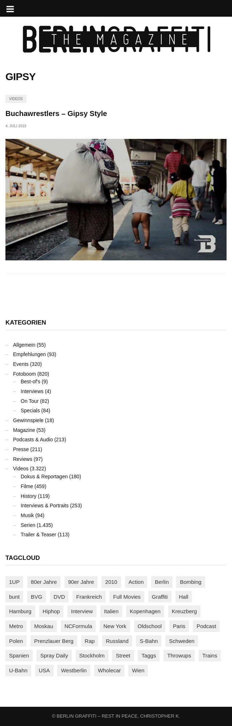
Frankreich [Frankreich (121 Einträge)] (89, 597)
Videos (16, 99)
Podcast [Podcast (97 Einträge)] (206, 626)
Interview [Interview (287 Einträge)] (82, 611)
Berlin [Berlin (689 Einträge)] (162, 582)
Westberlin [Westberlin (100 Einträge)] (74, 670)
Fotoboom (24, 374)
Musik (27, 515)
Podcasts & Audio (33, 439)
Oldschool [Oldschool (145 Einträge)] (150, 626)
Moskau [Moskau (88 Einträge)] (43, 626)
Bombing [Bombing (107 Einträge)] (190, 582)
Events (21, 364)
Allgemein (24, 345)
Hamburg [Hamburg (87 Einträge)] (20, 611)
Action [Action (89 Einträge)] (136, 582)
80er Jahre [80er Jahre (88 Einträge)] (44, 582)
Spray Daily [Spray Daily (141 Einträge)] (54, 655)
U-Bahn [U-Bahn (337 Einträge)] (18, 670)
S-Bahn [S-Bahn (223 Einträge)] (149, 641)
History (29, 496)
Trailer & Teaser (38, 534)
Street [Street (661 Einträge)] (123, 655)
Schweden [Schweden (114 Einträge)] (181, 641)
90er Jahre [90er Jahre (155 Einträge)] (81, 582)
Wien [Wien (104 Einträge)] (138, 670)
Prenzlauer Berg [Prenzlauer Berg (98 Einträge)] (53, 641)
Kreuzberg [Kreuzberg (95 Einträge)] (184, 611)
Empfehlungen (29, 354)
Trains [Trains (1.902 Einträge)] (209, 655)
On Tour (30, 401)
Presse (21, 449)
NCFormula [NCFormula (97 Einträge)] (78, 626)
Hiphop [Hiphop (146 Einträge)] (51, 611)
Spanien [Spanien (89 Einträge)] (19, 655)
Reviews (22, 459)
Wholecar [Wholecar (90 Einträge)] (109, 670)
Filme (27, 486)
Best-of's (30, 381)
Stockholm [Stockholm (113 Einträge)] (92, 655)
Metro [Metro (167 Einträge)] (16, 626)
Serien (28, 525)
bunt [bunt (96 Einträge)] (14, 597)
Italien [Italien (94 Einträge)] (111, 611)
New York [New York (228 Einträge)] (114, 626)
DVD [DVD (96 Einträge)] (59, 597)
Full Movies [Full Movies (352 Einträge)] (127, 597)
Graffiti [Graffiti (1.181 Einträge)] (160, 597)
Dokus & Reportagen (44, 476)
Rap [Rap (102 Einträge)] (90, 641)
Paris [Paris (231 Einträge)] (179, 626)
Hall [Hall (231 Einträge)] (183, 597)
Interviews (32, 391)
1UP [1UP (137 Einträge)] (14, 582)
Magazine (24, 430)
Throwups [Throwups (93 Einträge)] (179, 655)
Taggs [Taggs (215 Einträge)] (148, 655)
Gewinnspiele (28, 420)
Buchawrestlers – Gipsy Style (56, 113)
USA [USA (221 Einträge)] (44, 670)
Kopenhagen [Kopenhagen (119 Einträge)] (145, 611)
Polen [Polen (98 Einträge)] (16, 641)
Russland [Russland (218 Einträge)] (117, 641)
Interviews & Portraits (45, 505)
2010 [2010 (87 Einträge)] (111, 582)
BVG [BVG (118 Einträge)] (36, 597)
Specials (30, 410)
